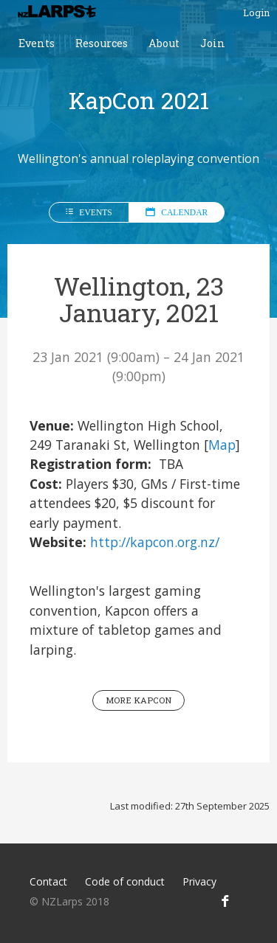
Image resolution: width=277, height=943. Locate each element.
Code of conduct (125, 881)
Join (212, 43)
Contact (48, 881)
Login (256, 12)
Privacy (199, 881)
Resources (101, 43)
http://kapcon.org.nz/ (154, 542)
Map (222, 444)
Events (36, 43)
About (163, 43)
